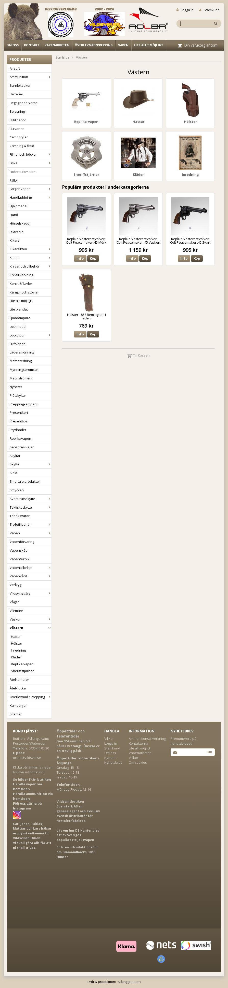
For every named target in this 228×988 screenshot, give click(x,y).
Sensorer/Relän (22, 447)
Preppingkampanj (23, 404)
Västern (31, 627)
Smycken (17, 490)
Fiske (31, 163)
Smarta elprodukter (25, 481)
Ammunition (31, 77)
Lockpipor (31, 335)
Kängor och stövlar (24, 292)
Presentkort (19, 412)
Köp (93, 258)
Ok (209, 751)
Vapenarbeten (57, 45)
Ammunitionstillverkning (147, 738)
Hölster (16, 643)
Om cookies (138, 762)
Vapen (123, 45)
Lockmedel (18, 326)
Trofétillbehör (31, 524)
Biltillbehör (18, 120)
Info (80, 258)
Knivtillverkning (21, 275)
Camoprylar (19, 137)
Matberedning (21, 361)
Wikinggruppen (129, 981)
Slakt (13, 472)
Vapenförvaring (22, 541)
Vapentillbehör (31, 567)
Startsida (63, 57)
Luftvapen (18, 344)
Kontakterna (138, 743)
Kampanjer (18, 705)
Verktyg (15, 584)
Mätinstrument (21, 378)
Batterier (16, 94)
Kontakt (31, 45)
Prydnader (18, 429)
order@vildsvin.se (27, 757)
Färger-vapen (31, 188)
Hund (14, 214)
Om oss (12, 45)
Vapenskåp (19, 550)
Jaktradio (16, 232)
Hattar (16, 636)
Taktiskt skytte (31, 507)
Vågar (14, 602)
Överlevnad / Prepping (31, 697)
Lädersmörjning (22, 352)
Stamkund (209, 10)
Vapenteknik (19, 559)
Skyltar (15, 455)
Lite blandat (19, 309)
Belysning (17, 111)
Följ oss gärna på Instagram (27, 805)
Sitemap (16, 714)
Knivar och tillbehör (31, 266)
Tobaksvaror (20, 515)
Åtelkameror (19, 679)
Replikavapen (20, 438)
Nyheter (16, 387)
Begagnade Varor (23, 102)
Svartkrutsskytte (31, 498)
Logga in (185, 10)
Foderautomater (22, 171)
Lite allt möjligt (148, 45)
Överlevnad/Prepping (94, 45)
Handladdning (31, 197)
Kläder (31, 257)
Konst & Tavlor (21, 283)
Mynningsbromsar (24, 369)
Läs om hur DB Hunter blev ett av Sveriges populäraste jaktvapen (78, 835)
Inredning (18, 650)
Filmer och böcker (31, 154)
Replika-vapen (22, 664)
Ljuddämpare (20, 318)
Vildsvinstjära (31, 593)
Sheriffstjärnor (22, 671)
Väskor (31, 619)
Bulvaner (17, 128)
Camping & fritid (22, 145)
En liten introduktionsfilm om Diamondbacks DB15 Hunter (77, 852)
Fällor (14, 180)
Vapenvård (31, 576)
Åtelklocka (18, 688)
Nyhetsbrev (113, 762)
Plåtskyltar (18, 395)
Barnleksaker (20, 85)
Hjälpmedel (18, 206)
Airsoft (15, 68)
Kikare (15, 240)
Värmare (16, 610)
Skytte (31, 464)
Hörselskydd (19, 223)
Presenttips (19, 421)
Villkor (109, 738)
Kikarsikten (31, 249)
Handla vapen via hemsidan (27, 786)
